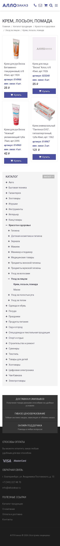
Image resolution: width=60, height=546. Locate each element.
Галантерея (15, 193)
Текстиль (13, 354)
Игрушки (13, 204)
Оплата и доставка (12, 514)
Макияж (15, 246)
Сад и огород (16, 327)
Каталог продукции (22, 26)
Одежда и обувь (17, 305)
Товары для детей (18, 359)
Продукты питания (18, 321)
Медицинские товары (22, 257)
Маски (16, 289)
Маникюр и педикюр (22, 252)
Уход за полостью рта (22, 295)
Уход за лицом (12, 30)
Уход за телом (18, 300)
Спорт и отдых (16, 338)
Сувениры (14, 348)
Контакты (7, 519)
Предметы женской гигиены (26, 263)
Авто (11, 182)
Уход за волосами (20, 273)
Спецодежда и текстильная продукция (29, 332)
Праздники (14, 316)
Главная (6, 26)
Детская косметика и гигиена (26, 236)
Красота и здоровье (45, 26)
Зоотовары (14, 198)
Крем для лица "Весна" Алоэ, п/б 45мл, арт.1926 (42, 68)
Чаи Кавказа (15, 375)
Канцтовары (15, 220)
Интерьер (14, 214)
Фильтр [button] (48, 176)
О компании (8, 509)
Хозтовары (14, 364)
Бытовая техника (18, 187)
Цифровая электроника (21, 370)
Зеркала (15, 241)
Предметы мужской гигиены (26, 268)
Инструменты (16, 209)
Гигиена (15, 230)
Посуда (12, 311)
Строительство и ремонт (22, 343)
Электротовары (17, 381)
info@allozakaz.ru (11, 487)
